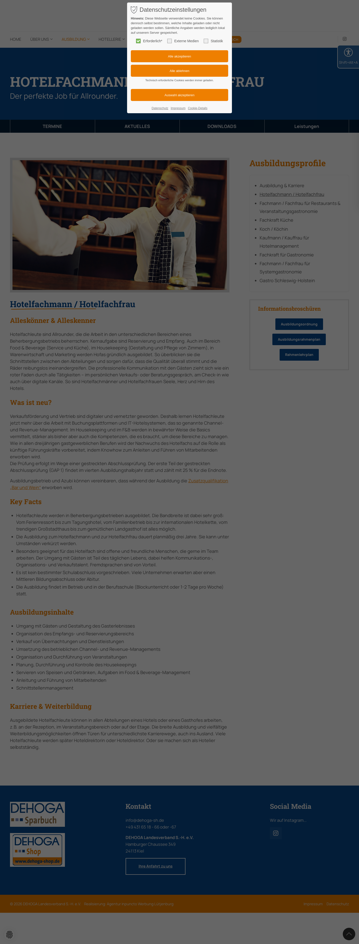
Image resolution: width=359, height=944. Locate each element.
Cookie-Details (197, 108)
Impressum (178, 108)
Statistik (213, 41)
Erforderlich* (149, 41)
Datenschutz (160, 108)
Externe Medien (183, 41)
